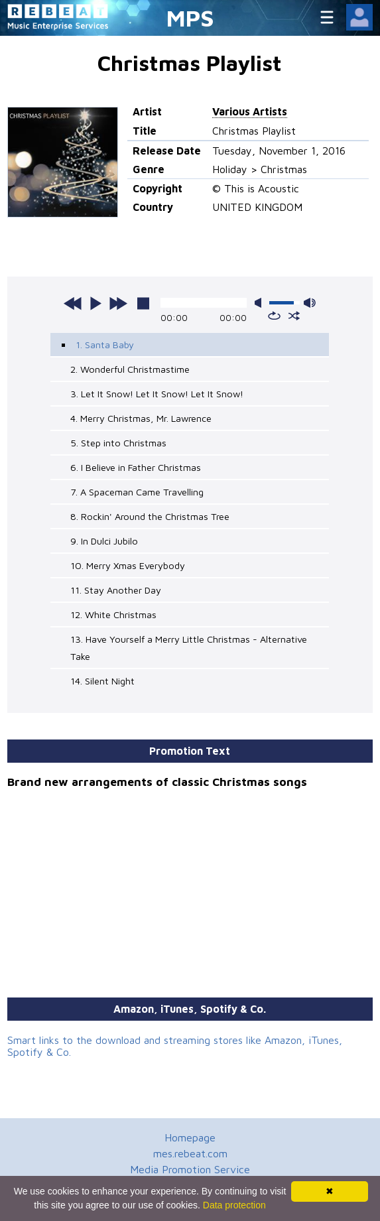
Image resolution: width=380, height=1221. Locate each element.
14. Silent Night (102, 680)
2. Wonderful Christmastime (130, 369)
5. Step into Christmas (118, 442)
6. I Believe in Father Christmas (135, 467)
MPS (190, 17)
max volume (310, 303)
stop (143, 303)
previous (73, 303)
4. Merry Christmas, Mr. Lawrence (141, 418)
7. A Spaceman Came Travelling (137, 491)
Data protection (234, 1205)
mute (261, 303)
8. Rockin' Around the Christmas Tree (149, 516)
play (95, 303)
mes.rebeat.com (190, 1153)
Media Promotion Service (190, 1169)
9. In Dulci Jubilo (104, 540)
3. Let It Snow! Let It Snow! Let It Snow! (156, 393)
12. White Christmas (113, 614)
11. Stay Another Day (115, 590)
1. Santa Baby (105, 344)
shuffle (294, 316)
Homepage (190, 1137)
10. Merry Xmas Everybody (127, 565)
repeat (274, 316)
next (118, 303)
